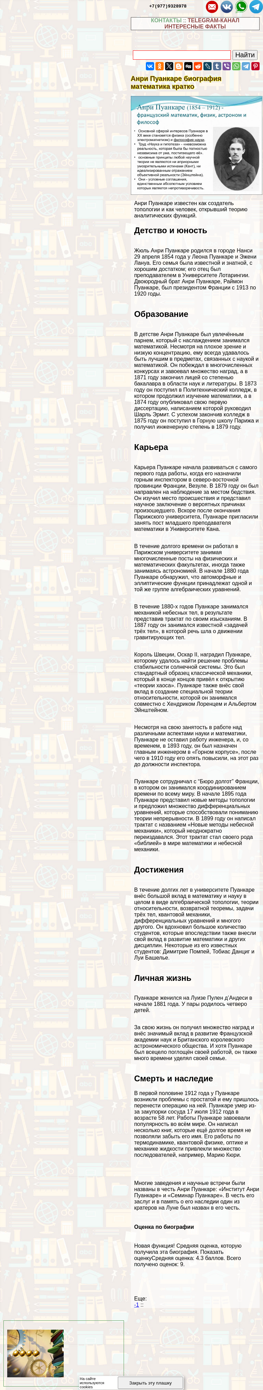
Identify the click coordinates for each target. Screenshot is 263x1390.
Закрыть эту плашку (150, 1383)
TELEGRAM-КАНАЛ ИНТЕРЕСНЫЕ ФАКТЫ (201, 23)
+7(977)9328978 (168, 6)
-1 (136, 1305)
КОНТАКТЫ (166, 20)
